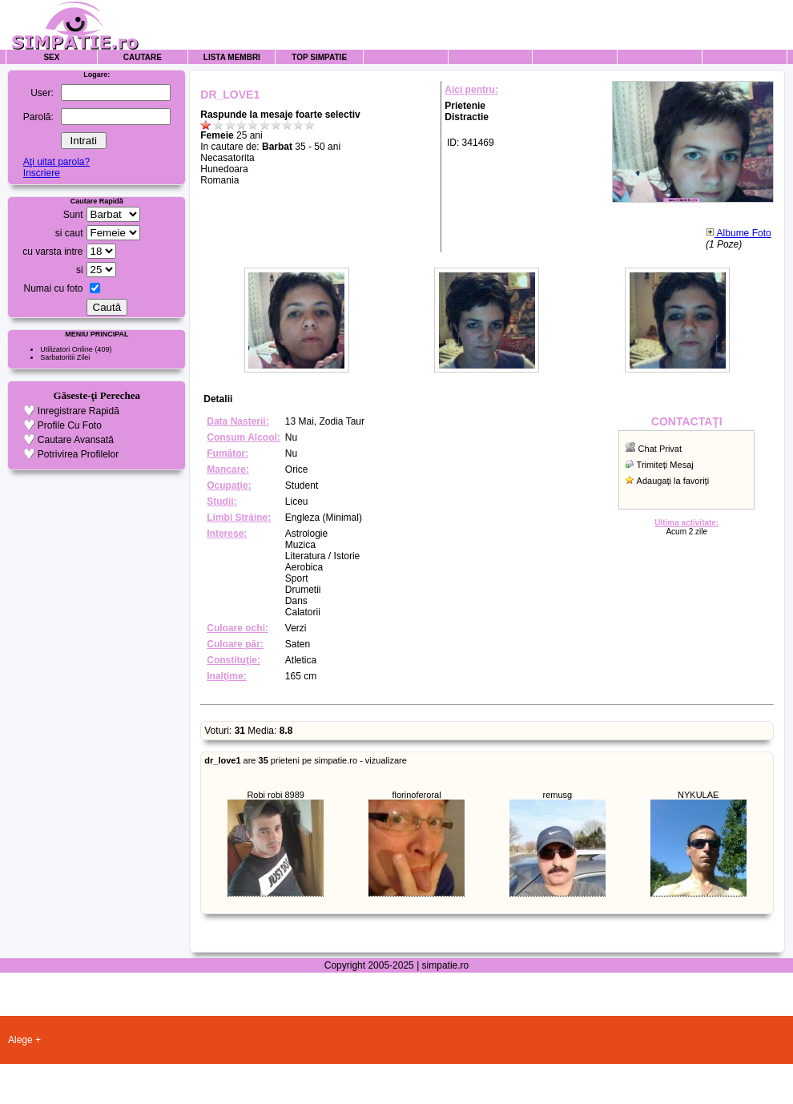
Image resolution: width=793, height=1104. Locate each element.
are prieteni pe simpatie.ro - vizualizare (305, 760)
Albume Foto (738, 233)
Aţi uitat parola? (56, 161)
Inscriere (41, 173)
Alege (20, 1040)
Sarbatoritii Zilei (65, 357)
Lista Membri (231, 57)
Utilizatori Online (66, 349)
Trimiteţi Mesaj (665, 464)
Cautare (142, 57)
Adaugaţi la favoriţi (673, 481)
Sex (51, 57)
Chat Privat (660, 448)
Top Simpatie (319, 57)
